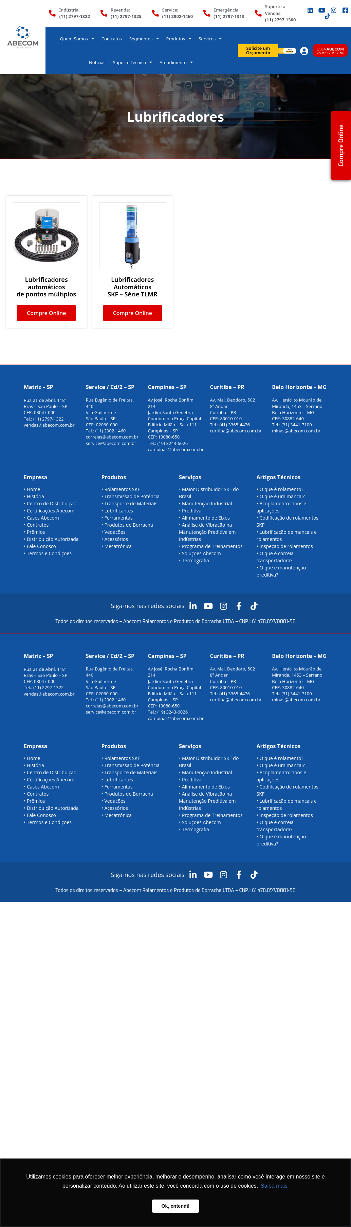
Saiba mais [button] (274, 1186)
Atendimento (176, 62)
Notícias (97, 62)
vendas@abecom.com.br (49, 425)
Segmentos (144, 38)
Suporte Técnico (132, 62)
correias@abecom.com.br (112, 437)
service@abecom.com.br (111, 443)
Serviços (210, 38)
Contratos (111, 39)
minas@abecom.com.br (296, 431)
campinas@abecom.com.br (176, 449)
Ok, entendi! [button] (175, 1206)
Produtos (178, 38)
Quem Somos (77, 38)
